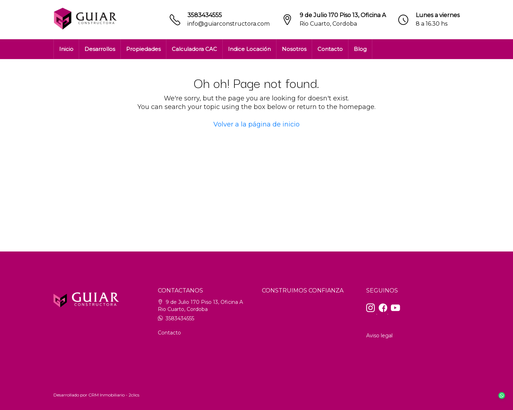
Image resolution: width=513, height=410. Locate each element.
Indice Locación (249, 49)
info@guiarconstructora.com (228, 23)
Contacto (330, 49)
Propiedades (143, 49)
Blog (360, 49)
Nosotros (294, 49)
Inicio (66, 49)
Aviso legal (379, 335)
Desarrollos (99, 49)
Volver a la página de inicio (256, 124)
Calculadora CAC (194, 49)
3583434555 (204, 15)
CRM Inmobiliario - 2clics (113, 395)
